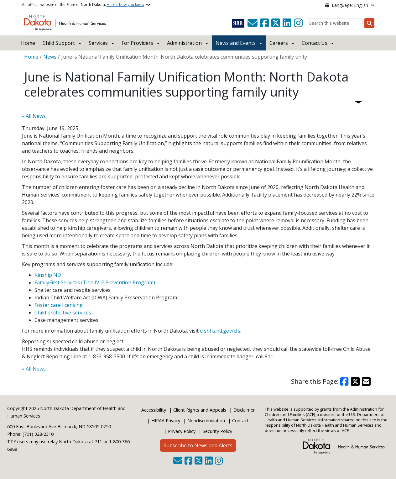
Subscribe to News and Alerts (198, 445)
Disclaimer (244, 410)
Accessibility (153, 410)
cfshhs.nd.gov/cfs (220, 330)
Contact (240, 421)
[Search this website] (335, 23)
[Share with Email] (366, 381)
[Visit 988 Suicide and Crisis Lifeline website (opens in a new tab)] (238, 23)
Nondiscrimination (206, 421)
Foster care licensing (58, 305)
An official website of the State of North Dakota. (83, 5)
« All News (34, 116)
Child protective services (62, 312)
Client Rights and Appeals (199, 410)
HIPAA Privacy (165, 421)
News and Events (236, 42)
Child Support (59, 42)
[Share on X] (355, 381)
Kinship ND (48, 274)
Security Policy (217, 431)
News (49, 56)
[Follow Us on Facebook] (264, 23)
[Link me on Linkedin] (287, 23)
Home (28, 42)
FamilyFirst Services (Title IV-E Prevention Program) (94, 282)
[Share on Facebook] (345, 381)
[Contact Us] (253, 23)
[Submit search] (369, 23)
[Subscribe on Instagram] (298, 23)
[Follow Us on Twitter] (275, 23)
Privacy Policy (181, 431)
